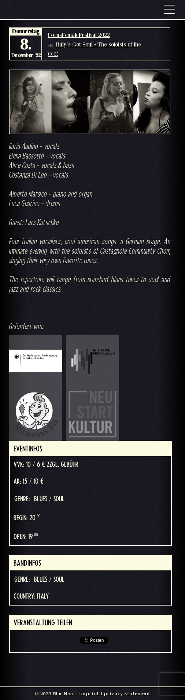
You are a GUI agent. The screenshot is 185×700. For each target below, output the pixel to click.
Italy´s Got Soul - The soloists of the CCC (94, 49)
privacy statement (127, 693)
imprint (89, 693)
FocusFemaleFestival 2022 (79, 34)
